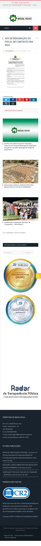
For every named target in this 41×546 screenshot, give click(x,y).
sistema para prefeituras (29, 508)
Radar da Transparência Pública (27, 522)
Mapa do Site (8, 541)
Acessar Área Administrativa (24, 541)
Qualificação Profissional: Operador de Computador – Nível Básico (17, 228)
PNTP (12, 522)
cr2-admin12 (9, 56)
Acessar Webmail (10, 543)
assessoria (18, 511)
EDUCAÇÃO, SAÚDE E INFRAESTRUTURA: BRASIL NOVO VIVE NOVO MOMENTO (19, 191)
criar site (16, 508)
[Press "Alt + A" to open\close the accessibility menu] (38, 276)
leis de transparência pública (12, 517)
